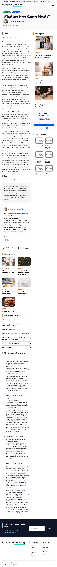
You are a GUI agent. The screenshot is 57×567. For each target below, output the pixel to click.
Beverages (5, 268)
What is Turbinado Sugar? (47, 147)
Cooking (37, 52)
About (45, 545)
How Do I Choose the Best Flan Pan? (8, 292)
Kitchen (20, 268)
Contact (45, 547)
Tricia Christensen (16, 21)
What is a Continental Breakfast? (38, 161)
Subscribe (44, 125)
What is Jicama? (39, 145)
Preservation (34, 550)
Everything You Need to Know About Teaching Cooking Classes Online (44, 57)
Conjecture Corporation (17, 562)
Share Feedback (23, 248)
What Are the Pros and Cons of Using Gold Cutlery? (23, 272)
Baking (37, 78)
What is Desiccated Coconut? (47, 161)
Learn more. (50, 1)
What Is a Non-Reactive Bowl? (22, 292)
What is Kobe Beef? (8, 311)
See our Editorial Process (8, 248)
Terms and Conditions (13, 564)
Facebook (46, 554)
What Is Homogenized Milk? (8, 271)
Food (4, 309)
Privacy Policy (5, 564)
